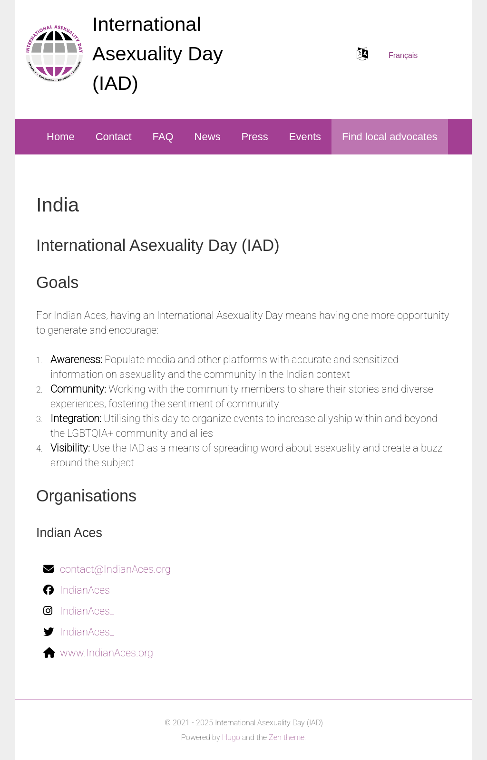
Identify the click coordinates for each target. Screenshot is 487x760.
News (208, 137)
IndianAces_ (87, 611)
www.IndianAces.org (106, 653)
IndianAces (85, 590)
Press (255, 137)
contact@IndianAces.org (115, 569)
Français (403, 55)
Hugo (231, 737)
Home (61, 137)
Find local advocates (390, 137)
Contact (114, 137)
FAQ (163, 137)
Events (305, 137)
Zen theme (286, 737)
